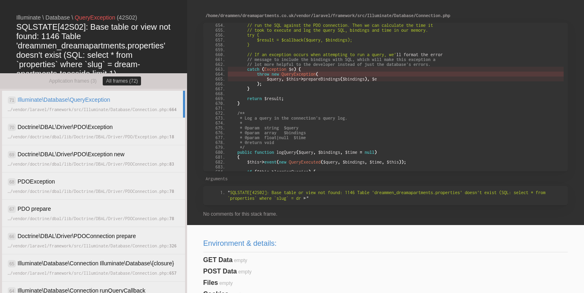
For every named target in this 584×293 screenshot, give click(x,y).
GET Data (218, 259)
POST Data (220, 271)
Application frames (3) (73, 81)
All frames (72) (122, 81)
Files (210, 282)
